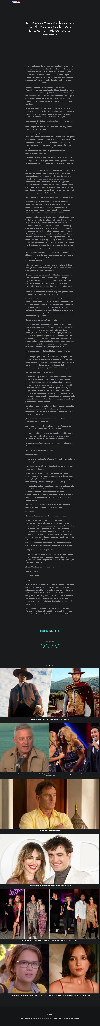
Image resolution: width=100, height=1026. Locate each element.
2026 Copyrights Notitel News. (30, 1018)
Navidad (76, 1018)
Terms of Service (68, 1018)
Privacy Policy (57, 1018)
